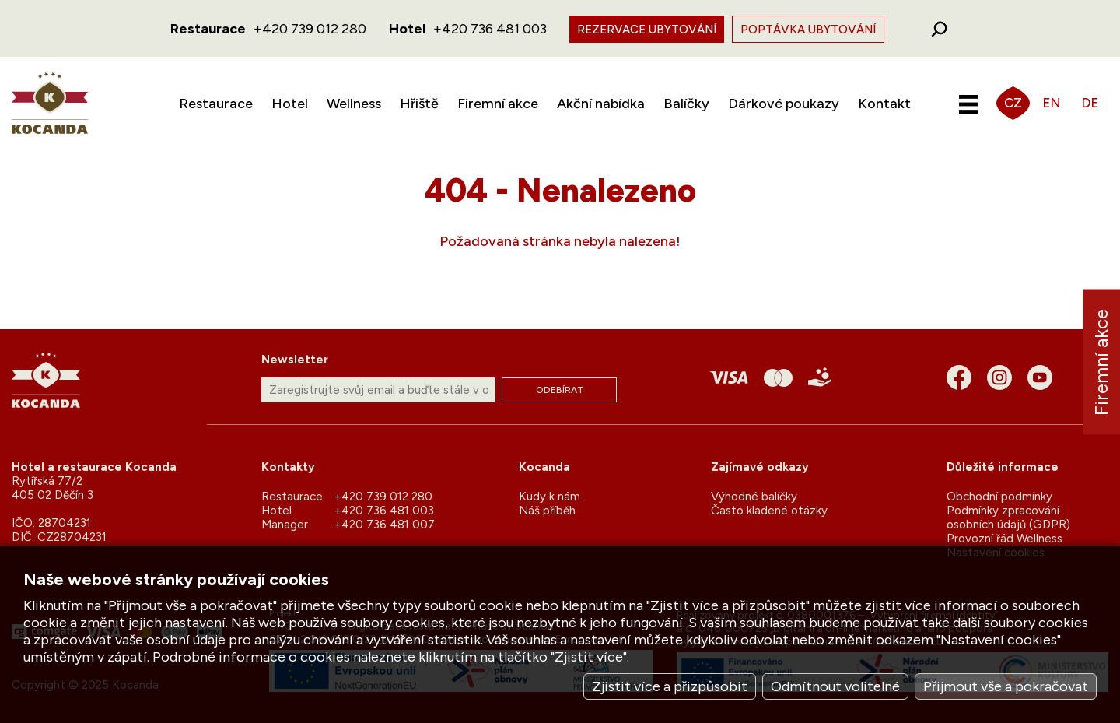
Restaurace (216, 103)
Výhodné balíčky (754, 497)
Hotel (289, 103)
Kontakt (884, 103)
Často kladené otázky (769, 511)
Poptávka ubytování (808, 30)
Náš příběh (547, 511)
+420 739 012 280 (310, 28)
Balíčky (686, 103)
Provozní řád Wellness (1004, 539)
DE (1089, 103)
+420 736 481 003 (490, 28)
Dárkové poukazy (783, 103)
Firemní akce (497, 103)
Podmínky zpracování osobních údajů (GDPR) (1008, 518)
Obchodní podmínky (999, 497)
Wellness (354, 103)
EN (1051, 103)
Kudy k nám (549, 497)
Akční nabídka (601, 103)
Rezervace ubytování (646, 30)
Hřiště (419, 103)
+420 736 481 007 (384, 525)
